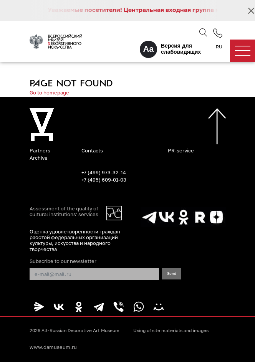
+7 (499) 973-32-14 (103, 172)
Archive (39, 158)
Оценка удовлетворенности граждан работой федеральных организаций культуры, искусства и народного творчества (75, 240)
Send (171, 273)
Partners (40, 150)
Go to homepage (49, 92)
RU (219, 47)
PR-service (181, 150)
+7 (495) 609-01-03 (103, 180)
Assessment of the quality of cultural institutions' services (64, 211)
